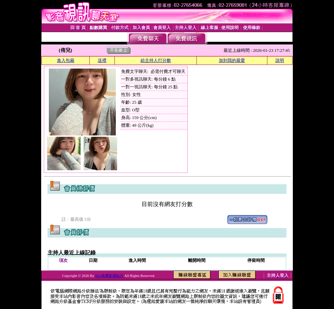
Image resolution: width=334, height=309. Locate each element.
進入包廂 (65, 60)
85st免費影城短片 (109, 276)
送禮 (102, 60)
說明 (279, 60)
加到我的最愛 (232, 60)
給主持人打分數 (156, 60)
